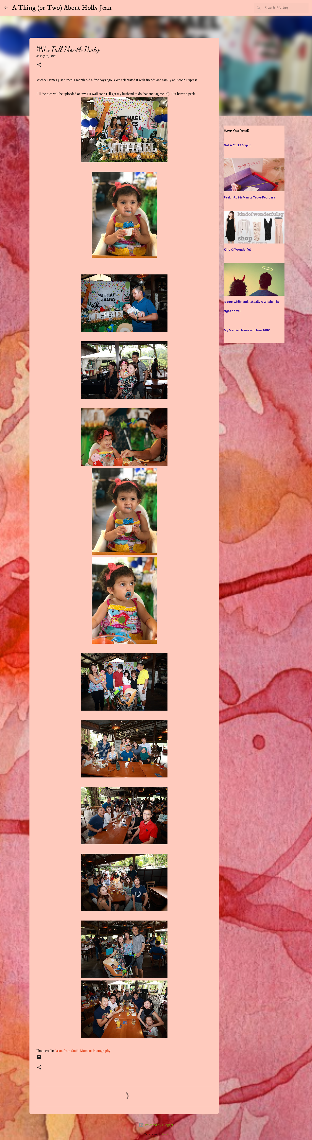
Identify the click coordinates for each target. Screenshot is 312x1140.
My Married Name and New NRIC (247, 330)
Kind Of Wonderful (237, 249)
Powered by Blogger (156, 1125)
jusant (165, 1134)
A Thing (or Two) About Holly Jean (62, 7)
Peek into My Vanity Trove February (249, 197)
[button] (39, 65)
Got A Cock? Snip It (237, 145)
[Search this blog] (286, 8)
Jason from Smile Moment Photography (82, 1051)
